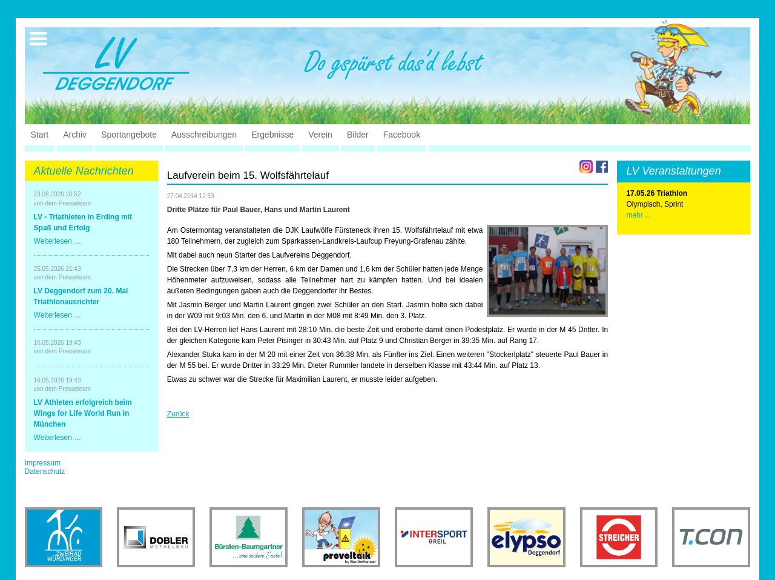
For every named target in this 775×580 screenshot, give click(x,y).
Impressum (43, 463)
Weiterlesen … (57, 241)
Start (40, 134)
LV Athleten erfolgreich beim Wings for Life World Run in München (83, 413)
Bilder (358, 134)
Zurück (178, 414)
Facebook (401, 134)
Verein (320, 134)
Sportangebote (129, 134)
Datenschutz (45, 471)
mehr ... (638, 215)
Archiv (75, 134)
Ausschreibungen (204, 134)
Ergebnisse (272, 134)
